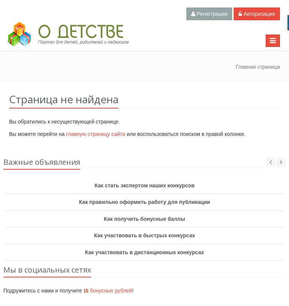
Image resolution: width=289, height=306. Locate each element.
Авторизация (257, 14)
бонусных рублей (108, 291)
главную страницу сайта (95, 134)
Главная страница (258, 67)
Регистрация (209, 14)
